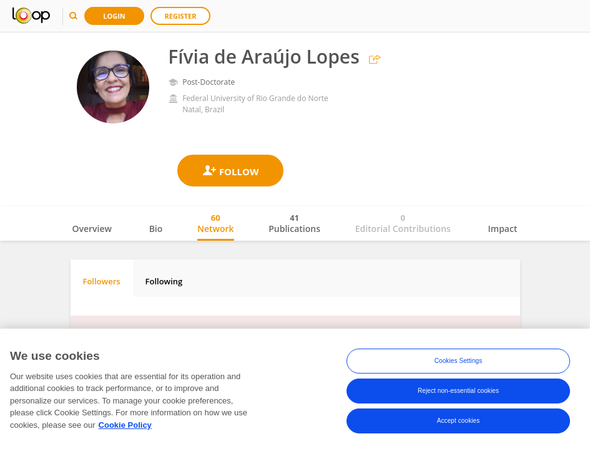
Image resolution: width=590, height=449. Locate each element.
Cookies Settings (459, 363)
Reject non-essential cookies (458, 393)
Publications (294, 223)
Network (215, 223)
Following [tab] (164, 281)
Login (114, 16)
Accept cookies (458, 423)
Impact (503, 228)
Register (181, 16)
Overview (92, 228)
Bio (156, 228)
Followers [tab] (101, 281)
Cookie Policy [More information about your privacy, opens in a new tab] (125, 428)
